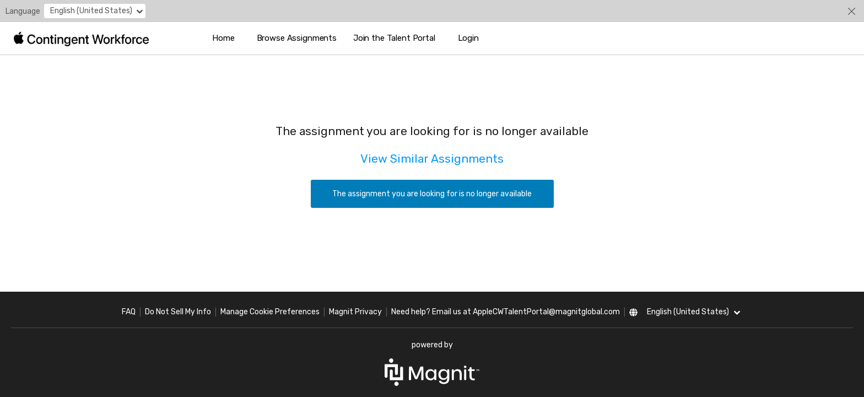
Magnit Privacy (355, 311)
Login (468, 38)
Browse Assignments (297, 38)
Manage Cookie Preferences (270, 311)
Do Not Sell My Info (178, 311)
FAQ (129, 311)
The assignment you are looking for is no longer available (432, 193)
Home (223, 38)
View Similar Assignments (432, 158)
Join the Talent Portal (394, 38)
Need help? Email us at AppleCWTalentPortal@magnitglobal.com (505, 311)
